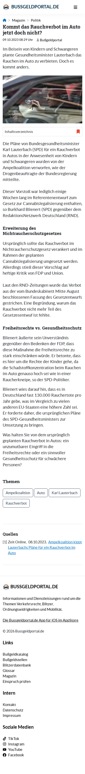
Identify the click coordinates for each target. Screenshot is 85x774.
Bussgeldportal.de (31, 7)
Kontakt (9, 705)
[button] (42, 131)
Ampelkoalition (18, 493)
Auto (41, 493)
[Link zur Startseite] (4, 20)
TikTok (13, 739)
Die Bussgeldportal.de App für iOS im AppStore (40, 620)
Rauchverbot (16, 503)
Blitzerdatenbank (17, 665)
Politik (36, 20)
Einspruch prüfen (17, 681)
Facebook (16, 755)
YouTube (15, 749)
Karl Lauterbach (65, 493)
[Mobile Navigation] (77, 6)
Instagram (16, 744)
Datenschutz (13, 710)
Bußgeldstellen (15, 660)
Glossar (9, 671)
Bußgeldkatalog (15, 654)
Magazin (18, 20)
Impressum (12, 715)
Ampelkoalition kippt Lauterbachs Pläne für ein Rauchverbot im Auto (45, 547)
